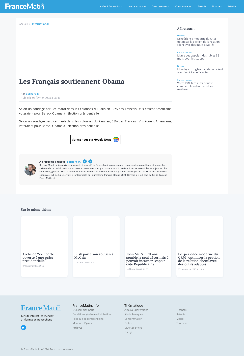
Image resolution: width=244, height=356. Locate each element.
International (40, 24)
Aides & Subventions (111, 6)
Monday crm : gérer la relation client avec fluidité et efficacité (200, 70)
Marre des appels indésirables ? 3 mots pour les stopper (198, 57)
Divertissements (160, 6)
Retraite (232, 6)
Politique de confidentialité (88, 318)
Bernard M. (33, 94)
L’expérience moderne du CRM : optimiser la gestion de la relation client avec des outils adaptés (198, 42)
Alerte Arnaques (137, 6)
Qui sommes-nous (83, 309)
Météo (180, 318)
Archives (77, 327)
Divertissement (133, 327)
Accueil (23, 24)
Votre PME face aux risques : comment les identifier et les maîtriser (195, 86)
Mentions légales (82, 323)
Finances (217, 6)
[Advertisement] (95, 51)
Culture (128, 323)
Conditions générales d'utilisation (92, 314)
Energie (202, 6)
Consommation (183, 6)
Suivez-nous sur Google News (95, 139)
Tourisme (181, 323)
